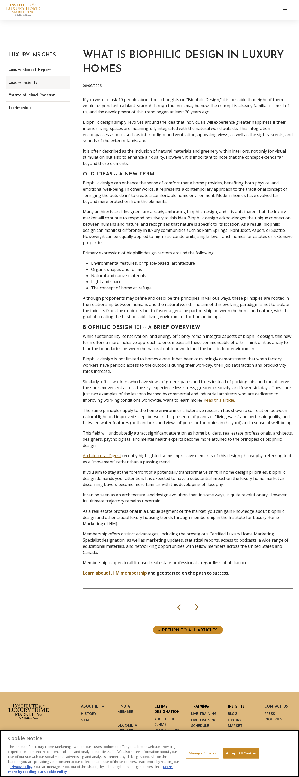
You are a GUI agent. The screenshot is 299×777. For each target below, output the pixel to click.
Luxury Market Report (29, 70)
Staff (86, 720)
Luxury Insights (22, 83)
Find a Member (125, 709)
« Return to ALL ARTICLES (188, 630)
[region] (149, 753)
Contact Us (276, 707)
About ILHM (93, 707)
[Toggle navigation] (285, 9)
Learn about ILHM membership (115, 573)
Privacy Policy (21, 766)
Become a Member (127, 728)
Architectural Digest (102, 455)
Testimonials (19, 108)
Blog (232, 713)
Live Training (204, 713)
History (88, 713)
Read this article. (219, 400)
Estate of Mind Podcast (31, 95)
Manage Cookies (202, 753)
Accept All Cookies (241, 753)
